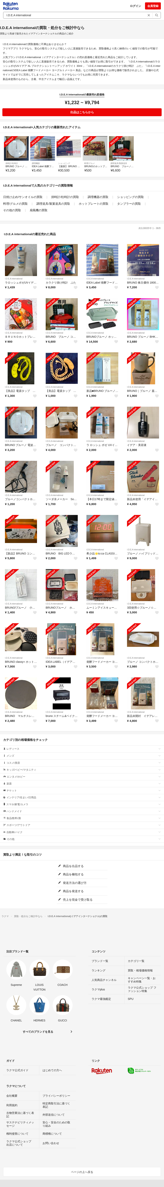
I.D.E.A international (13, 279)
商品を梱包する (71, 874)
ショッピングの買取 (130, 197)
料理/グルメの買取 (15, 203)
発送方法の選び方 (72, 882)
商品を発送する (71, 891)
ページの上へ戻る (82, 1172)
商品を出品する (71, 866)
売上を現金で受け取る (75, 899)
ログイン (135, 6)
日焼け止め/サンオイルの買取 (23, 197)
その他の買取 (12, 210)
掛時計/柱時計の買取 (65, 197)
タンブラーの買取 (129, 203)
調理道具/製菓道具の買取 (53, 203)
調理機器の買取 (98, 197)
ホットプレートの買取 (93, 203)
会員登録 (152, 6)
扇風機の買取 (38, 210)
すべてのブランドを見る (38, 1031)
